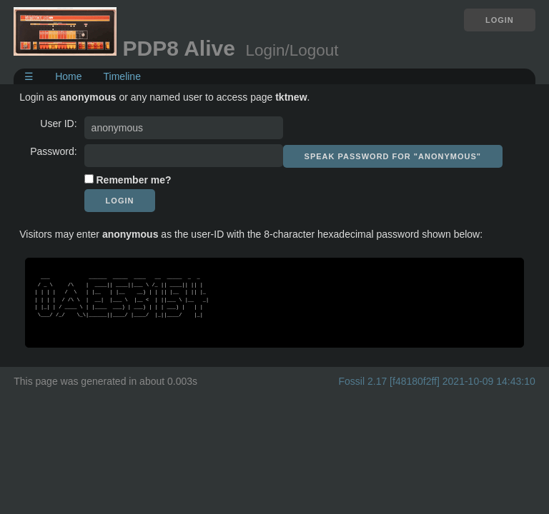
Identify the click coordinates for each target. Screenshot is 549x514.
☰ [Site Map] (29, 76)
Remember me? (134, 180)
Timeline (122, 76)
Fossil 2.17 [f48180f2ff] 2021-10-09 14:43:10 (437, 381)
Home (68, 76)
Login (499, 20)
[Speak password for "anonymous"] (393, 156)
